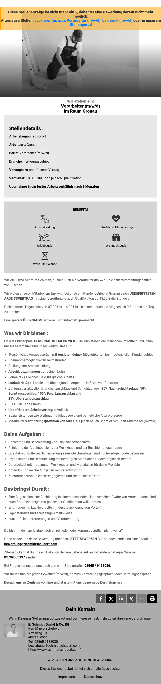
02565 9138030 (46, 642)
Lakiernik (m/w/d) (117, 20)
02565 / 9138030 (97, 566)
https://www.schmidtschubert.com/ (54, 650)
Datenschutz (93, 677)
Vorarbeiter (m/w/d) (83, 20)
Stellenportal (81, 25)
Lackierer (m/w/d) (49, 20)
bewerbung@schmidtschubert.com (30, 544)
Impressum (66, 677)
